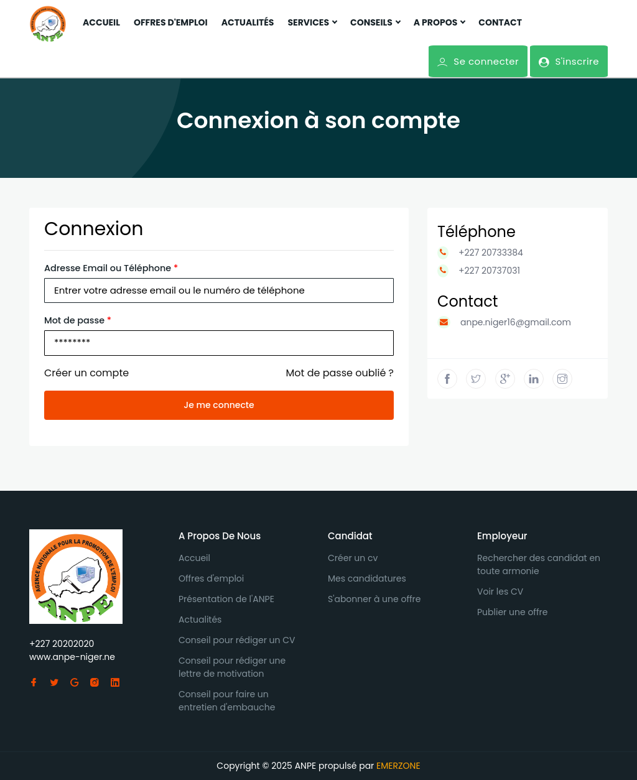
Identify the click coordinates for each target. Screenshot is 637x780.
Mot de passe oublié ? (340, 373)
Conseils (375, 22)
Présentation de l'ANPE (226, 599)
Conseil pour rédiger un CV (237, 640)
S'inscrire (568, 61)
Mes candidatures (367, 578)
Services (312, 22)
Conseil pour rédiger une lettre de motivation (232, 667)
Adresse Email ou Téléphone (111, 268)
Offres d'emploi (171, 22)
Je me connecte (219, 405)
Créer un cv (353, 558)
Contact (500, 22)
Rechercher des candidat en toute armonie (538, 564)
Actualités (247, 22)
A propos (439, 22)
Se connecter (478, 61)
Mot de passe (77, 320)
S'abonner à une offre (374, 599)
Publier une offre (512, 612)
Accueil (101, 22)
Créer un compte (86, 373)
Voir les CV (500, 591)
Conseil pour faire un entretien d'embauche (227, 700)
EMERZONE (398, 765)
